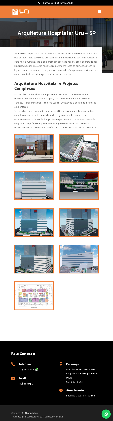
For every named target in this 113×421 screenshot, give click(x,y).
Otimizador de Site (53, 416)
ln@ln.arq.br (27, 383)
